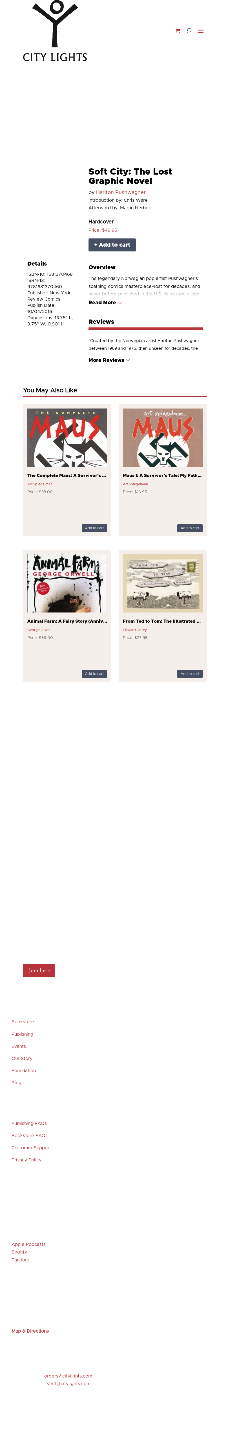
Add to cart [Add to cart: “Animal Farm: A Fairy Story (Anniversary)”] (94, 673)
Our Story (22, 1058)
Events (79, 88)
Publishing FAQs (29, 1123)
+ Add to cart (112, 245)
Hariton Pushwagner (121, 192)
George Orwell (39, 630)
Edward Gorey (135, 630)
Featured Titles (132, 88)
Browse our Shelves (170, 88)
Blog (16, 1083)
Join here (39, 970)
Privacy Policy (26, 1160)
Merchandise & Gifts (114, 95)
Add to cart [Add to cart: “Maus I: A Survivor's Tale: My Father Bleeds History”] (190, 528)
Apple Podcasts (29, 1244)
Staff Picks (102, 88)
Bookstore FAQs (30, 1135)
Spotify (19, 1252)
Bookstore (23, 1022)
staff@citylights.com (68, 1383)
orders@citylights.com (68, 1376)
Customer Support (31, 1148)
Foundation (24, 1070)
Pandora (20, 1260)
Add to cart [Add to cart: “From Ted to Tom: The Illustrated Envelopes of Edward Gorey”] (190, 673)
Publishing (22, 1034)
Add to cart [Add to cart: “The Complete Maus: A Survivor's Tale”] (94, 528)
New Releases (54, 88)
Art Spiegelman (39, 484)
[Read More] (106, 302)
